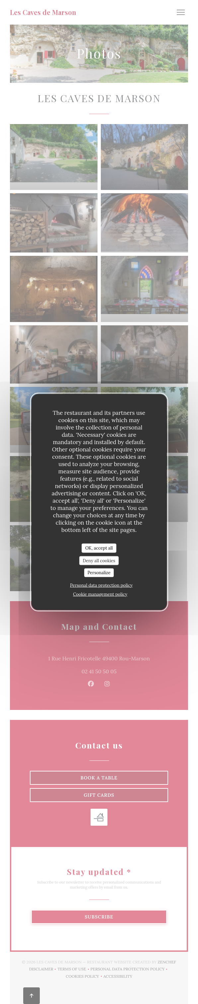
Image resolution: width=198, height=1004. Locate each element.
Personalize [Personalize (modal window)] (99, 573)
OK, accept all (99, 548)
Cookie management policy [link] (100, 594)
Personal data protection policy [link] (101, 585)
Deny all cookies (99, 560)
